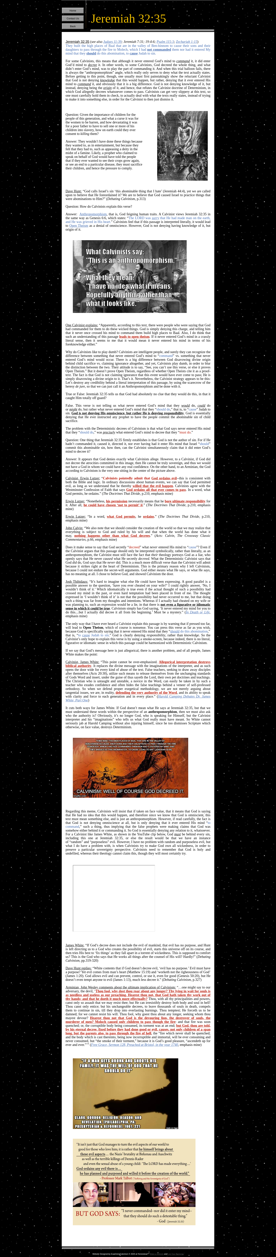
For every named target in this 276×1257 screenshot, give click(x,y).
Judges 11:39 (112, 42)
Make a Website (157, 1254)
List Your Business (176, 1254)
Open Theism (78, 226)
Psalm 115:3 (165, 42)
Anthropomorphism (93, 214)
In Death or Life (197, 612)
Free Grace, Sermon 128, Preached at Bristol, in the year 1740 (134, 1045)
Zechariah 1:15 (186, 42)
